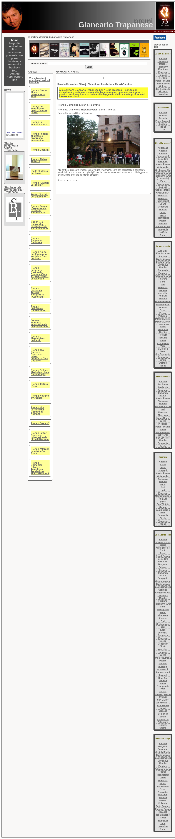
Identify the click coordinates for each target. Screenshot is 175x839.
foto (14, 70)
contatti (15, 73)
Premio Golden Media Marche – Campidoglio (40, 372)
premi (14, 58)
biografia (14, 43)
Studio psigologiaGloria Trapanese (11, 147)
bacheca (14, 67)
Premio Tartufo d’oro (39, 385)
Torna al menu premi (67, 180)
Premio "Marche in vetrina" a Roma (40, 451)
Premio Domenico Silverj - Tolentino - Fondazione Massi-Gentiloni (40, 468)
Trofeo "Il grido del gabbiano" (39, 195)
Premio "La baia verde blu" (40, 183)
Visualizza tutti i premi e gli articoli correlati (39, 80)
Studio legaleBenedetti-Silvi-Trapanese (14, 190)
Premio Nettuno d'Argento (40, 396)
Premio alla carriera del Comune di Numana (37, 410)
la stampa (14, 61)
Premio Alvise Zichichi (39, 160)
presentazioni (14, 55)
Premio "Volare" (40, 423)
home (14, 40)
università (14, 64)
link (14, 79)
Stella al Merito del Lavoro (39, 172)
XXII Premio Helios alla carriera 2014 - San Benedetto (39, 225)
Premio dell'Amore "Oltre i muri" (38, 308)
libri (14, 49)
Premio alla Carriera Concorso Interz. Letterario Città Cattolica (39, 355)
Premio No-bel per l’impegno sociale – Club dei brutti (39, 255)
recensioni (15, 52)
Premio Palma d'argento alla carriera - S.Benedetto (39, 209)
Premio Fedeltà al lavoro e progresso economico (39, 137)
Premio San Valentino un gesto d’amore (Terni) (39, 109)
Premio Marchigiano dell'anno (38, 338)
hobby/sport (15, 76)
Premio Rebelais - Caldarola (36, 240)
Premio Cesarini (40, 149)
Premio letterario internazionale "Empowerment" (40, 323)
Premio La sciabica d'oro (39, 123)
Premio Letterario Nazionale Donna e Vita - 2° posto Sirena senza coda (39, 273)
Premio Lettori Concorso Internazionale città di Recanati (40, 436)
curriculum (15, 46)
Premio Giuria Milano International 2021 (39, 93)
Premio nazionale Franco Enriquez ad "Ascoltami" (38, 292)
